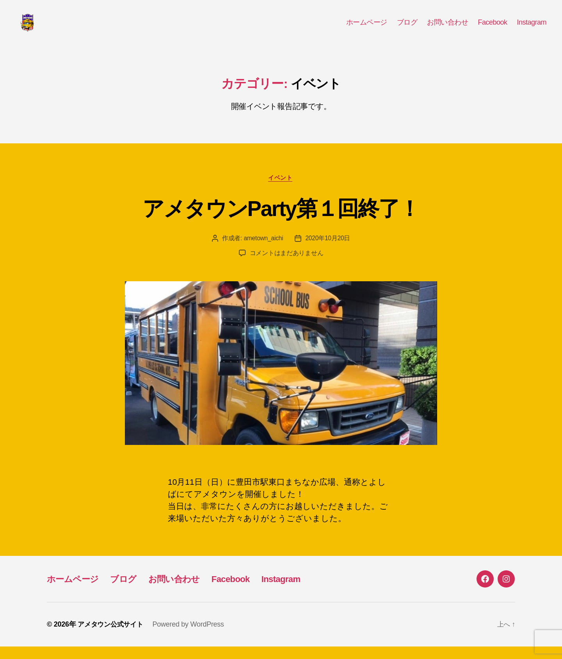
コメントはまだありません (287, 265)
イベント (281, 189)
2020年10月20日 (328, 250)
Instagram (531, 28)
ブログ (407, 28)
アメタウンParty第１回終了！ (281, 220)
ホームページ (366, 28)
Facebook (492, 28)
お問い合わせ (447, 28)
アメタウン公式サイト (112, 637)
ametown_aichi (263, 250)
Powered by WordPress (192, 637)
